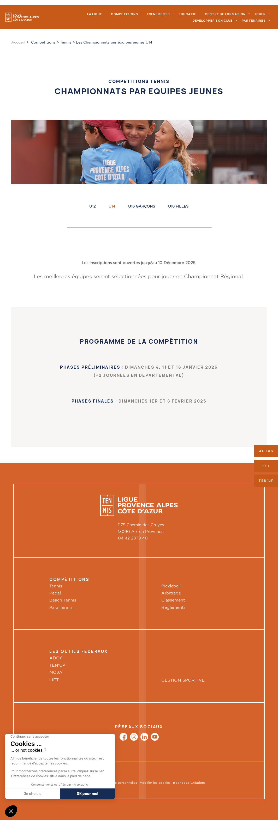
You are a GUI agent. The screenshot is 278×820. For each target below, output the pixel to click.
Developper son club (213, 20)
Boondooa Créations (189, 782)
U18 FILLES (178, 206)
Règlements (173, 608)
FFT (266, 466)
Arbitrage (171, 593)
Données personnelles (120, 782)
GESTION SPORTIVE (183, 680)
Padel (55, 593)
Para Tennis (61, 608)
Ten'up (266, 480)
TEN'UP (57, 665)
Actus (266, 451)
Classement (173, 600)
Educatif (187, 14)
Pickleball (171, 586)
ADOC (56, 658)
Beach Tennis (62, 600)
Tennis (55, 586)
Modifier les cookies (155, 782)
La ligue (94, 14)
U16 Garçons (141, 206)
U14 (112, 206)
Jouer (260, 14)
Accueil (18, 42)
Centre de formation (225, 14)
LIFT (54, 680)
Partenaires (254, 20)
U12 (92, 206)
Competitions (124, 14)
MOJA (55, 673)
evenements (158, 14)
